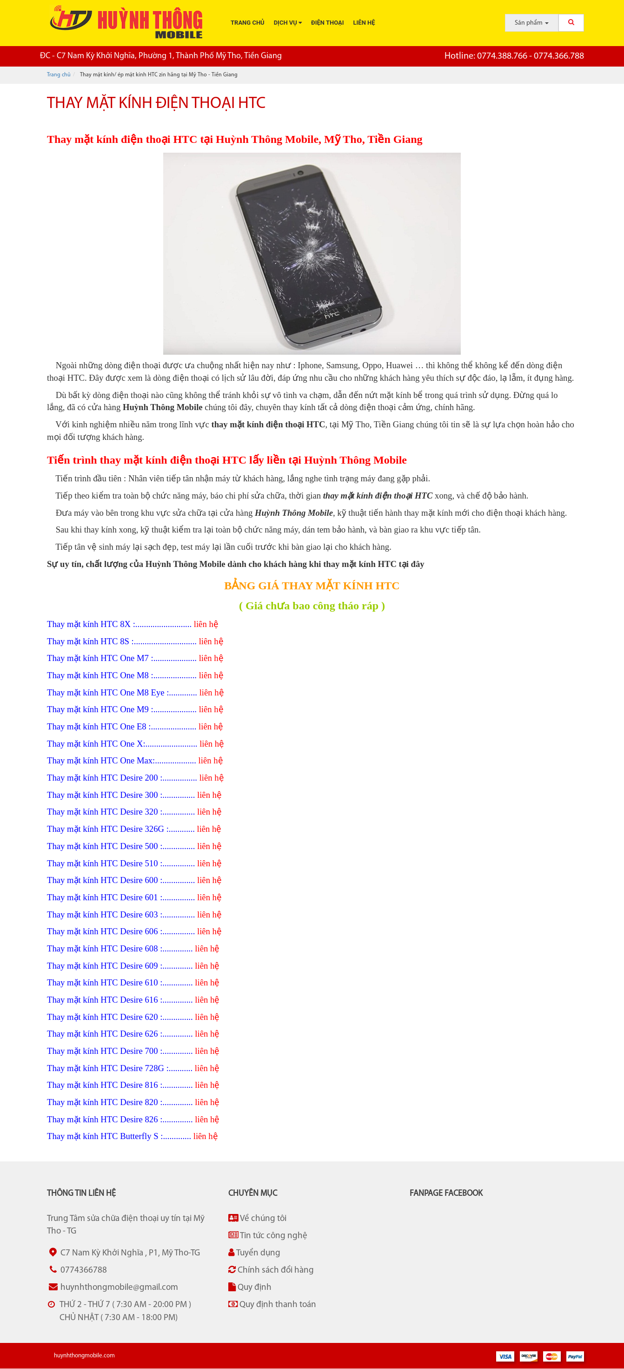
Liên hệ (364, 22)
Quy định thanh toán (272, 1304)
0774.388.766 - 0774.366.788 (514, 56)
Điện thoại (327, 22)
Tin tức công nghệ (267, 1236)
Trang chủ (248, 22)
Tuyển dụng (254, 1253)
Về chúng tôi (257, 1218)
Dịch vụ (288, 22)
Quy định (250, 1287)
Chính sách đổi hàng (271, 1270)
